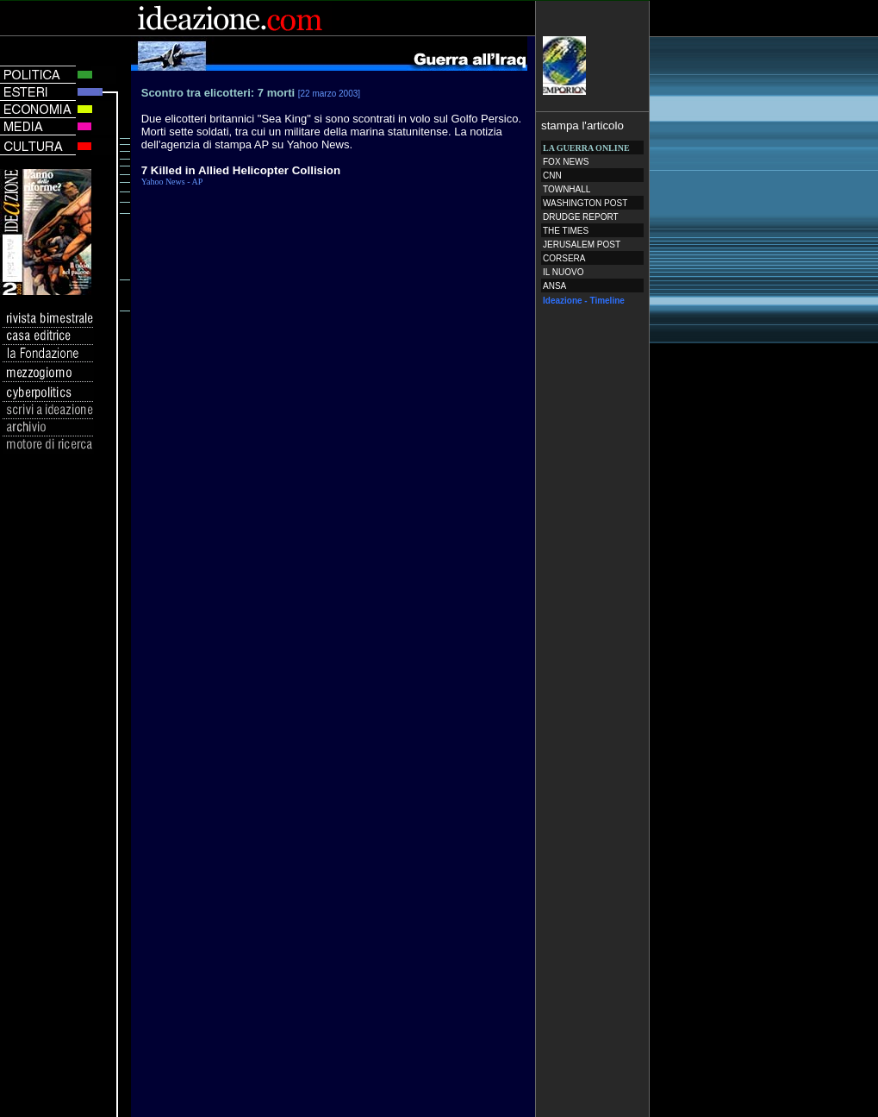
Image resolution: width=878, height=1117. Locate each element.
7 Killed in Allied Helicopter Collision (240, 170)
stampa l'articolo (582, 125)
